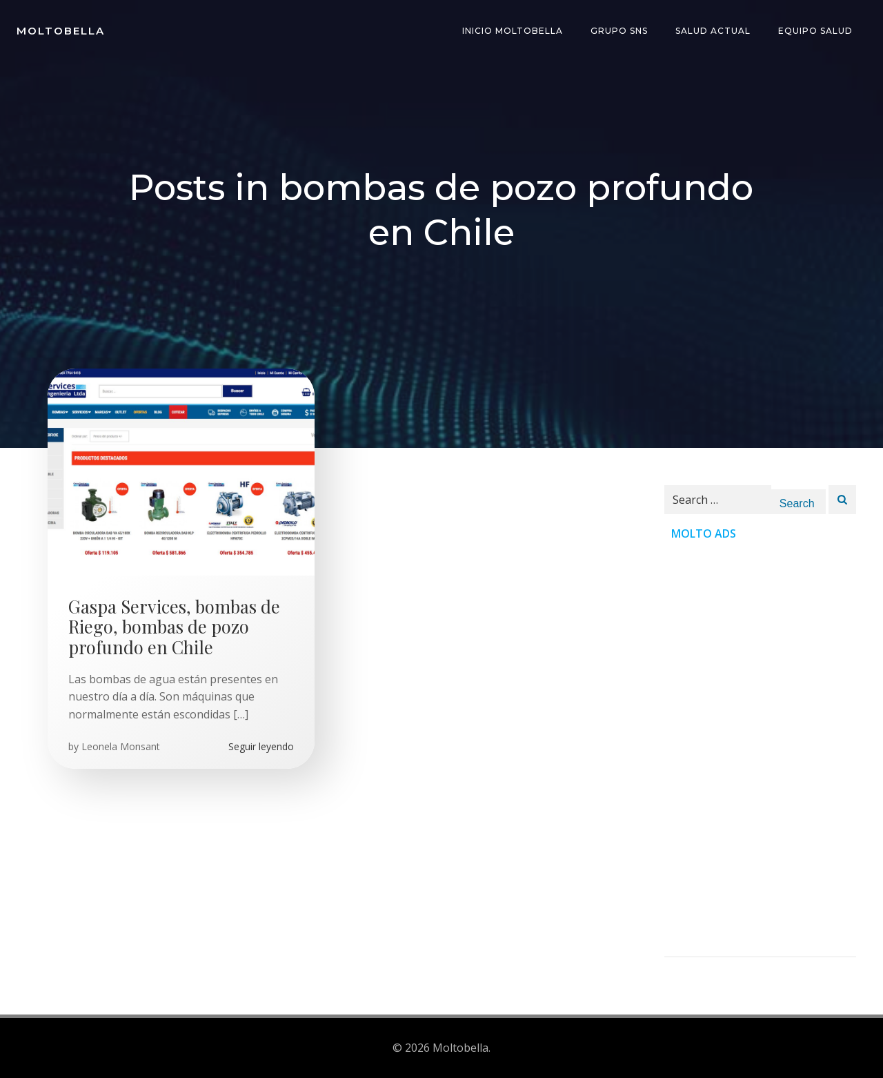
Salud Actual (713, 31)
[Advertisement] (760, 749)
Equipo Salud (815, 31)
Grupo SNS (619, 31)
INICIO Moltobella (512, 31)
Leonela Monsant (120, 746)
